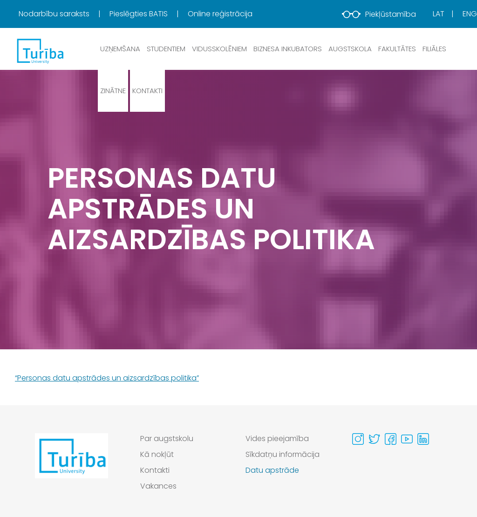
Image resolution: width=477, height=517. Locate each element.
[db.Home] (39, 51)
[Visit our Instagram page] (358, 439)
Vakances (158, 486)
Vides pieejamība (277, 438)
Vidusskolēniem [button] (219, 49)
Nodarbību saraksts (55, 13)
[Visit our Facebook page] (390, 439)
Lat (438, 13)
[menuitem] (63, 14)
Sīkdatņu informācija (282, 454)
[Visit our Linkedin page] (423, 439)
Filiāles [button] (434, 49)
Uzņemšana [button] (120, 49)
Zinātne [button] (113, 90)
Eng (470, 13)
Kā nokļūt (157, 454)
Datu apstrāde (272, 470)
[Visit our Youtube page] (407, 439)
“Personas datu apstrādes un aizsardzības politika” (107, 378)
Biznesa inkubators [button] (287, 49)
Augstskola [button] (350, 49)
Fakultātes (397, 49)
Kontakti (147, 90)
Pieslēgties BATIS (139, 13)
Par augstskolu (166, 438)
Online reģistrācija (220, 13)
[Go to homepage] (71, 465)
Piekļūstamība (379, 14)
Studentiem (166, 49)
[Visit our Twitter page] (374, 439)
